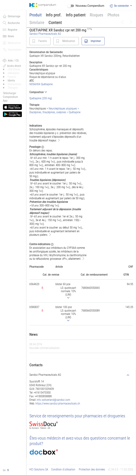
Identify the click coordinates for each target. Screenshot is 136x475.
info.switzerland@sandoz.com (53, 399)
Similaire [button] (36, 22)
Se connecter (119, 6)
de (4, 470)
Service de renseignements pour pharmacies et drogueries (77, 415)
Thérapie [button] (13, 87)
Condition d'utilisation (63, 469)
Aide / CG (11, 60)
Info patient (76, 15)
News (8, 36)
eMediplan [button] (14, 73)
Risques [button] (96, 15)
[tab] (58, 92)
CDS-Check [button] (14, 69)
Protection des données (92, 469)
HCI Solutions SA (38, 469)
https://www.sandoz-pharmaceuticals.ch (57, 403)
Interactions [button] (14, 84)
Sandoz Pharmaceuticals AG (45, 33)
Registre (10, 29)
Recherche (11, 23)
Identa (11, 80)
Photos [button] (113, 15)
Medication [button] (12, 43)
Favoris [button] (12, 76)
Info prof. (54, 15)
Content (55, 22)
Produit (35, 15)
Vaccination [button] (12, 49)
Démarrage (11, 16)
